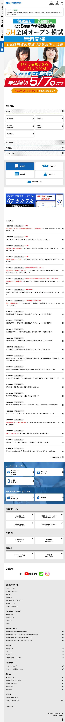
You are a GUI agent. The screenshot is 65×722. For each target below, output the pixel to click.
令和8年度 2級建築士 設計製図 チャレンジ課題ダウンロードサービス (32, 249)
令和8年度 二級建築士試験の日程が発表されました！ (22, 396)
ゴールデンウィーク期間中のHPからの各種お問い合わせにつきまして (28, 239)
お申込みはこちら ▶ (34, 90)
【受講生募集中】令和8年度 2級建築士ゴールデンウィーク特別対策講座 (29, 323)
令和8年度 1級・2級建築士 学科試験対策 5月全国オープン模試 (33, 282)
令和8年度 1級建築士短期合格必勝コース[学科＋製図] (29, 332)
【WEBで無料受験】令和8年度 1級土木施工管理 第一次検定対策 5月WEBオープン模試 (32, 293)
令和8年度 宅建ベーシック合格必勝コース (33, 229)
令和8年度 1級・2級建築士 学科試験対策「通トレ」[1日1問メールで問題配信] (33, 304)
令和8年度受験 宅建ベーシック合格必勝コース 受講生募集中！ (32, 423)
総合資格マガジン (30, 414)
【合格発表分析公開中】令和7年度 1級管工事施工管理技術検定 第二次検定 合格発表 (32, 378)
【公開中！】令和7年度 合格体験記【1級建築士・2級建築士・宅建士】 (28, 442)
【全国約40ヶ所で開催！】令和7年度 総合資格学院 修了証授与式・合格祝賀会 (30, 451)
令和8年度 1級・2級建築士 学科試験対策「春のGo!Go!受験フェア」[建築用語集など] (32, 271)
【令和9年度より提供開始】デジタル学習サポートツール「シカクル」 (28, 349)
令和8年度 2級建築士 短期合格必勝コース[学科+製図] (29, 341)
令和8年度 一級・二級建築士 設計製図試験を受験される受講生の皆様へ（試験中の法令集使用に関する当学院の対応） (33, 359)
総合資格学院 (14, 3)
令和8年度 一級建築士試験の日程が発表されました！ (22, 387)
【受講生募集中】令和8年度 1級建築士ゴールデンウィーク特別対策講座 (29, 314)
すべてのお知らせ (55, 457)
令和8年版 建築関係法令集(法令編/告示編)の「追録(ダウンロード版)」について (31, 369)
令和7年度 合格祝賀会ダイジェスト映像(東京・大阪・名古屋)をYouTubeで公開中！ (32, 405)
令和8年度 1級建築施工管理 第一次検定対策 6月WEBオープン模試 (33, 260)
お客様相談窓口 (10, 686)
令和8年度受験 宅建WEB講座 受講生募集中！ (28, 433)
